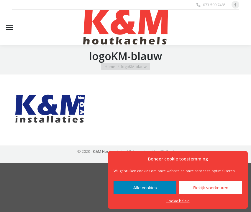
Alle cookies (145, 187)
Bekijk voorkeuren (210, 187)
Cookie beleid (178, 200)
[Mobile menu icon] (9, 27)
